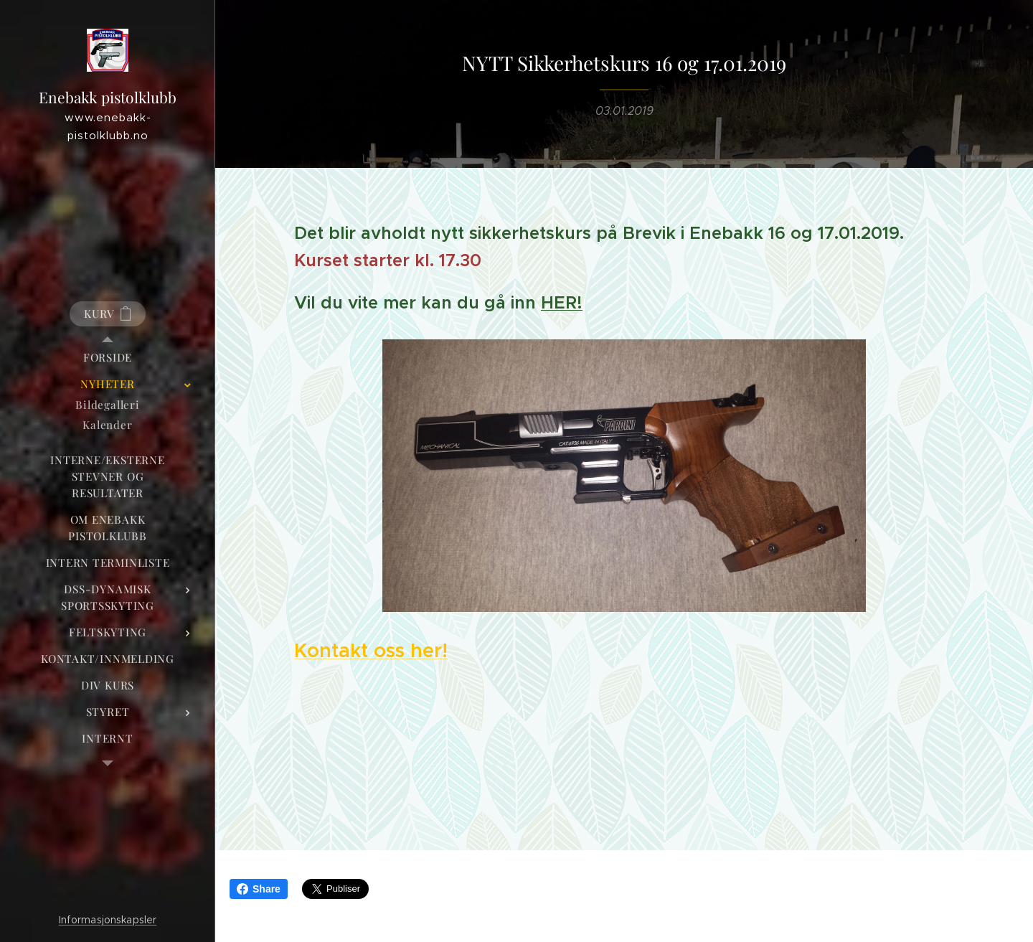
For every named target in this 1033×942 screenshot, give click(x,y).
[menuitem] (107, 357)
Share (258, 889)
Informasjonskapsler (108, 919)
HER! (561, 303)
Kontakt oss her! (371, 651)
